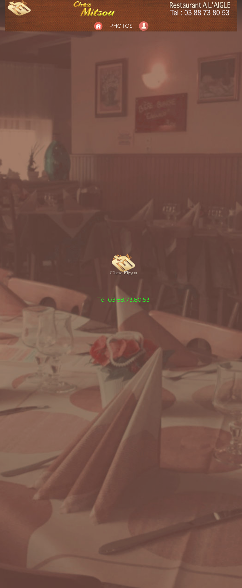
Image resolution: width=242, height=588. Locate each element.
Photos (121, 26)
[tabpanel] (121, 294)
